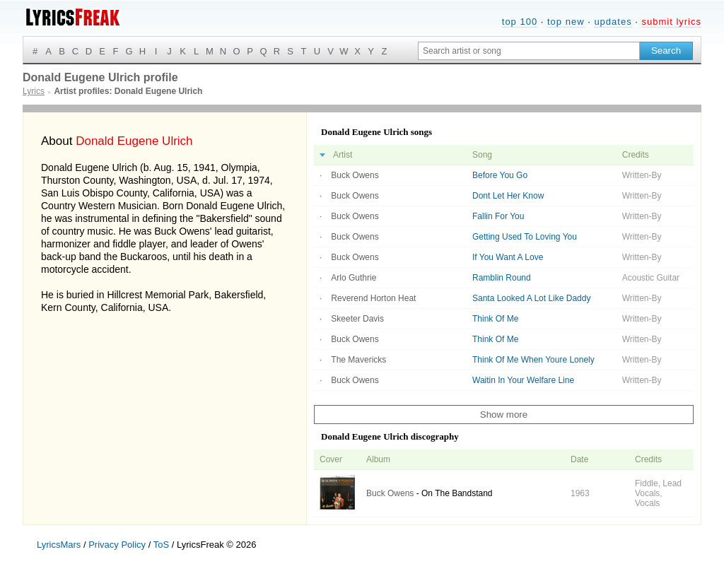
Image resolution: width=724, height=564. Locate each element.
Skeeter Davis (357, 319)
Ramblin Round (501, 278)
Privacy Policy (117, 544)
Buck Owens (354, 175)
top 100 (519, 21)
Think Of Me (495, 319)
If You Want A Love (507, 257)
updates (612, 21)
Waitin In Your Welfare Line (523, 380)
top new (566, 21)
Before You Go (499, 175)
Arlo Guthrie (353, 278)
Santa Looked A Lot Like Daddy (531, 298)
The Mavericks (358, 360)
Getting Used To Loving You (524, 237)
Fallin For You (498, 216)
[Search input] (529, 51)
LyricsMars (59, 544)
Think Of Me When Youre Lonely (533, 360)
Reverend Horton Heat (373, 298)
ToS (161, 544)
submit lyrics (671, 21)
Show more (503, 414)
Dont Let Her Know (508, 196)
